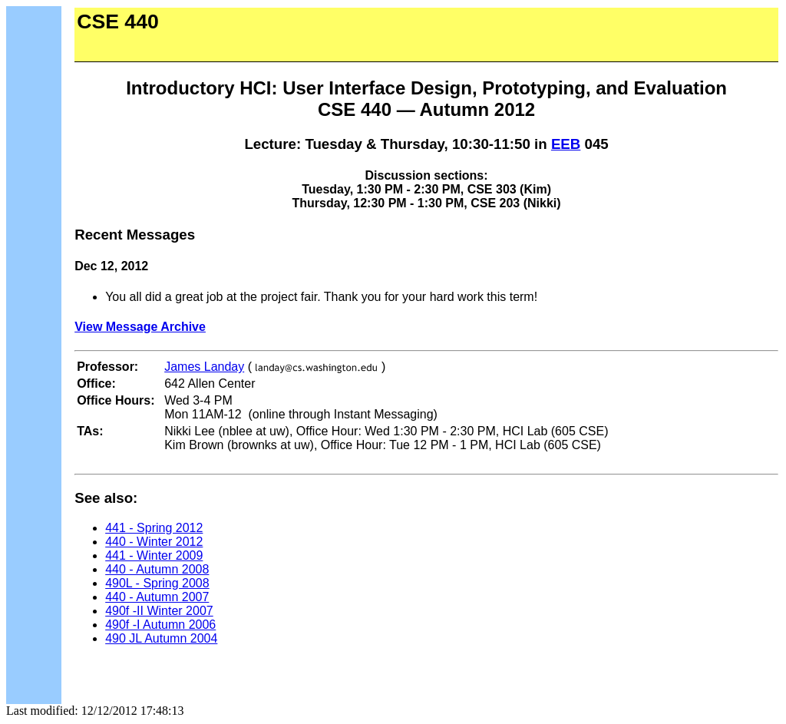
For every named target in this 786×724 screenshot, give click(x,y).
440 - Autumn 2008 (157, 569)
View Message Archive (140, 326)
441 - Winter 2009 (154, 555)
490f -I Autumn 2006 (160, 624)
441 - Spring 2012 (154, 527)
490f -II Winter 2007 (159, 610)
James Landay (204, 366)
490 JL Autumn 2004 (161, 638)
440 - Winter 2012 (154, 541)
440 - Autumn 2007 (157, 596)
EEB (565, 144)
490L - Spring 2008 (157, 583)
